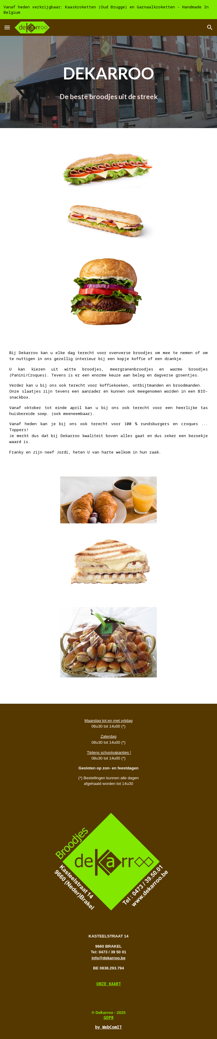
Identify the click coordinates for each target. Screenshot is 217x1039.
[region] (108, 9)
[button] (7, 27)
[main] (108, 82)
